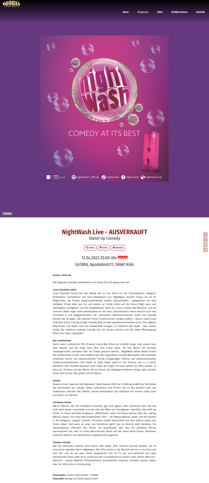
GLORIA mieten (181, 3)
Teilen (90, 247)
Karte (103, 247)
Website (118, 247)
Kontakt (200, 3)
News (134, 3)
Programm (149, 3)
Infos (164, 3)
